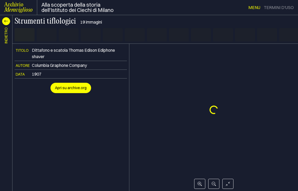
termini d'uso (279, 7)
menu (254, 7)
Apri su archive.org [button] (71, 87)
